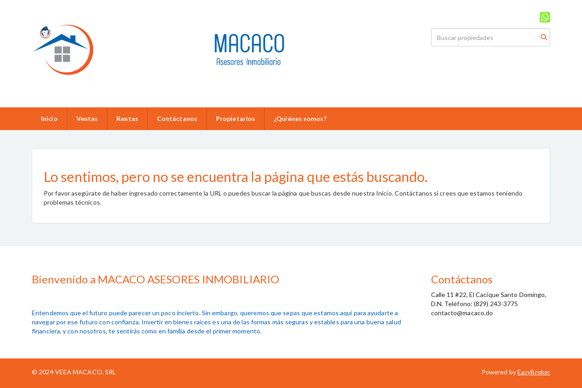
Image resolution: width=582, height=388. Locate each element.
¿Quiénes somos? (300, 118)
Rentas (127, 118)
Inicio (49, 118)
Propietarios (235, 118)
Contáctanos (177, 118)
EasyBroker (533, 372)
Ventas (87, 118)
